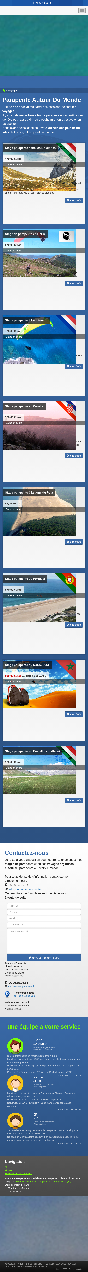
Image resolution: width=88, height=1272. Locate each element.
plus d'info (74, 200)
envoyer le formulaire (44, 957)
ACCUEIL (9, 1264)
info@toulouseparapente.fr (26, 889)
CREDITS (9, 1266)
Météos (8, 1167)
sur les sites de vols (24, 996)
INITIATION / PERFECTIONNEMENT (29, 1264)
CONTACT (71, 1264)
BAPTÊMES (61, 1264)
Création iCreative (76, 1269)
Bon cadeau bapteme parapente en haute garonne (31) (43, 1181)
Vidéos (8, 1170)
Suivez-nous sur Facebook (18, 1173)
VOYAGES (50, 1264)
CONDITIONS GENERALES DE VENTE (30, 1266)
